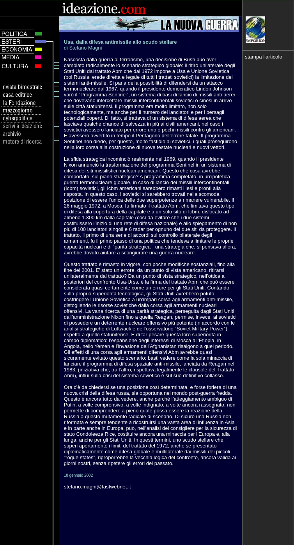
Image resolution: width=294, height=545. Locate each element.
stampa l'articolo (263, 57)
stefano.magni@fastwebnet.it (97, 487)
